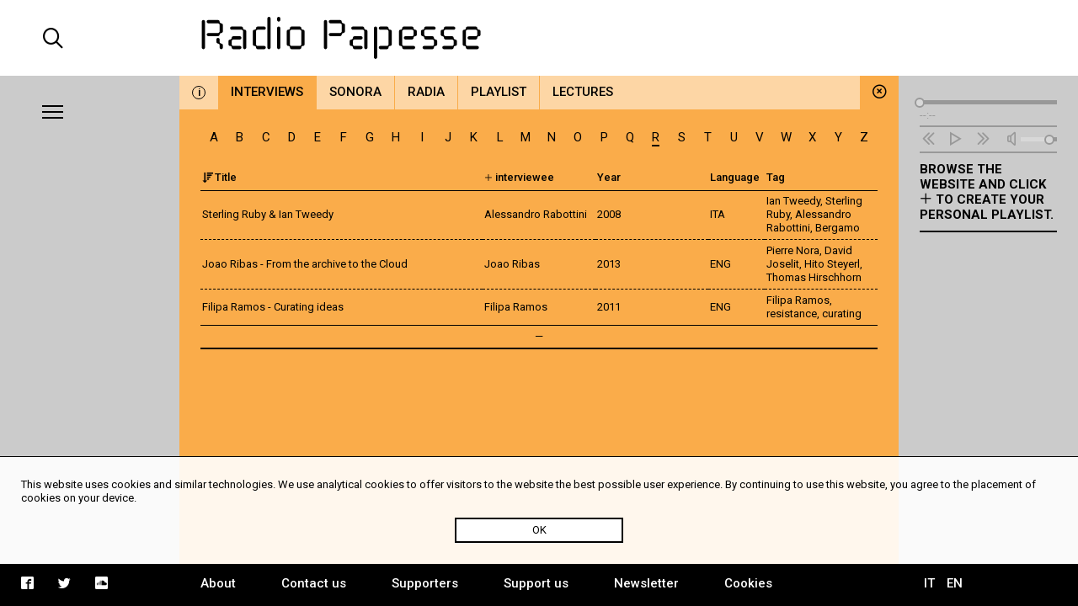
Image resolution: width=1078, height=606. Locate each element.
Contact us (313, 583)
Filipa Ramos (798, 300)
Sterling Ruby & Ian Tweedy (268, 214)
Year (609, 177)
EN (955, 583)
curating (842, 313)
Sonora (355, 91)
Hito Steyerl (832, 264)
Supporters (425, 583)
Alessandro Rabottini (808, 221)
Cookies (748, 583)
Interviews (267, 91)
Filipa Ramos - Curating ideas (273, 306)
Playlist (498, 91)
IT (929, 583)
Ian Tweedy (793, 200)
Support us (536, 583)
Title (219, 177)
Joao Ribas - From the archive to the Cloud (305, 264)
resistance (791, 313)
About (218, 583)
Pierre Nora (792, 250)
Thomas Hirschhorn (814, 277)
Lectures (582, 91)
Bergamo (837, 227)
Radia (426, 91)
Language (735, 177)
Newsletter (646, 583)
